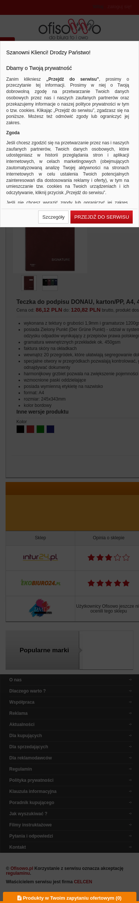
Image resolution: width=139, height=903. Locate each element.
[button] (53, 217)
